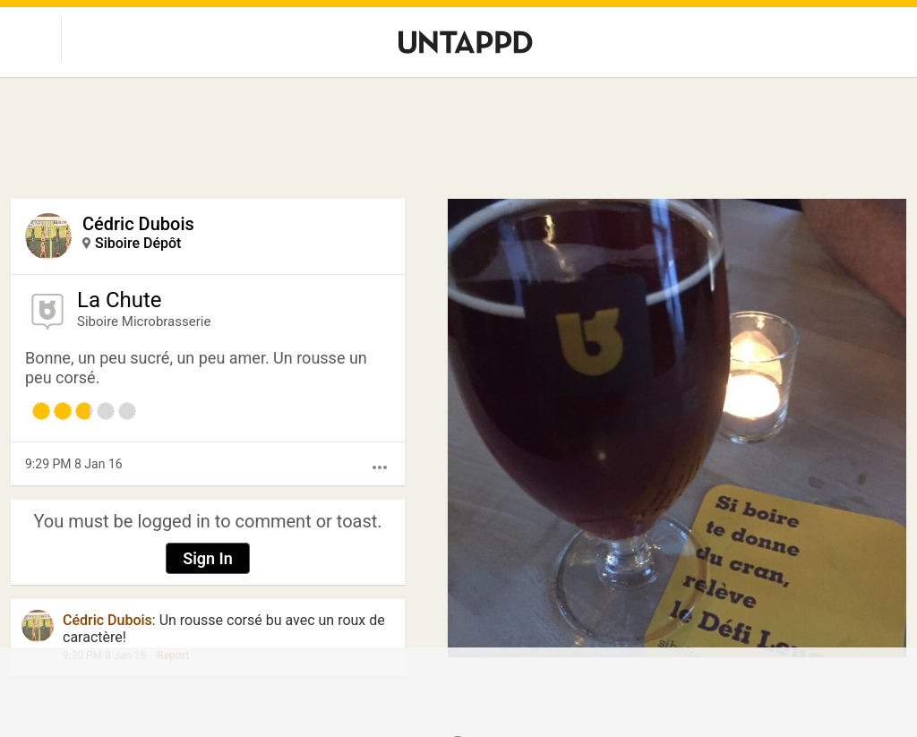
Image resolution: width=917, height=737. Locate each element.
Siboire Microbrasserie (143, 321)
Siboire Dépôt (138, 243)
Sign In (208, 558)
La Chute (119, 300)
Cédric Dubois (138, 224)
